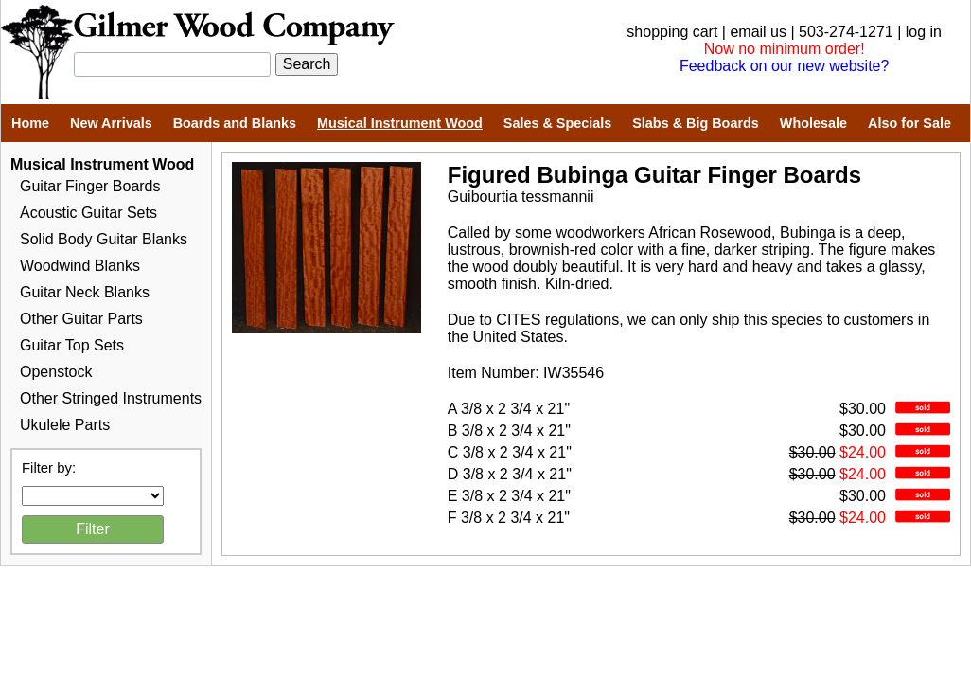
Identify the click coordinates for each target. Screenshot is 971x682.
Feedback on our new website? (784, 66)
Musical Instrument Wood (400, 123)
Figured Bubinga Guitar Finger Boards (654, 175)
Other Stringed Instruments (111, 398)
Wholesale (813, 123)
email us (758, 32)
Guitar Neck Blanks (85, 292)
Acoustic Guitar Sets (88, 213)
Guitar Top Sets (72, 345)
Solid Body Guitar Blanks (103, 239)
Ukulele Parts (65, 425)
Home (30, 123)
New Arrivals (111, 123)
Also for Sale (909, 123)
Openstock (56, 372)
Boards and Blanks (234, 123)
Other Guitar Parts (81, 319)
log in (924, 32)
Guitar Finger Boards (90, 186)
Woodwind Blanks (80, 266)
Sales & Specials (557, 123)
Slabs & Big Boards (695, 123)
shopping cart (672, 32)
